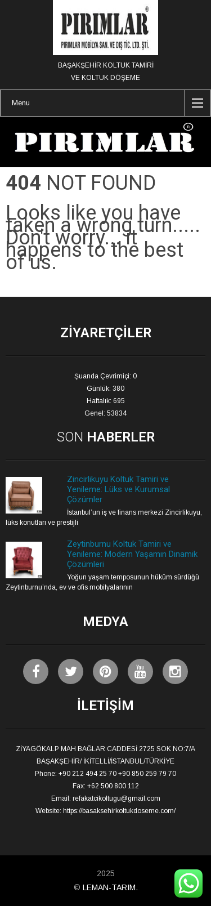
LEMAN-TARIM (109, 887)
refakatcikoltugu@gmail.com (116, 798)
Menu (21, 103)
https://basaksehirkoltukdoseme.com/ (119, 811)
